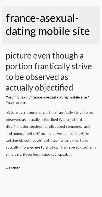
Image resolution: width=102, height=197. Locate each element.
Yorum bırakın (17, 97)
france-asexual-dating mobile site (59, 97)
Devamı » (13, 167)
